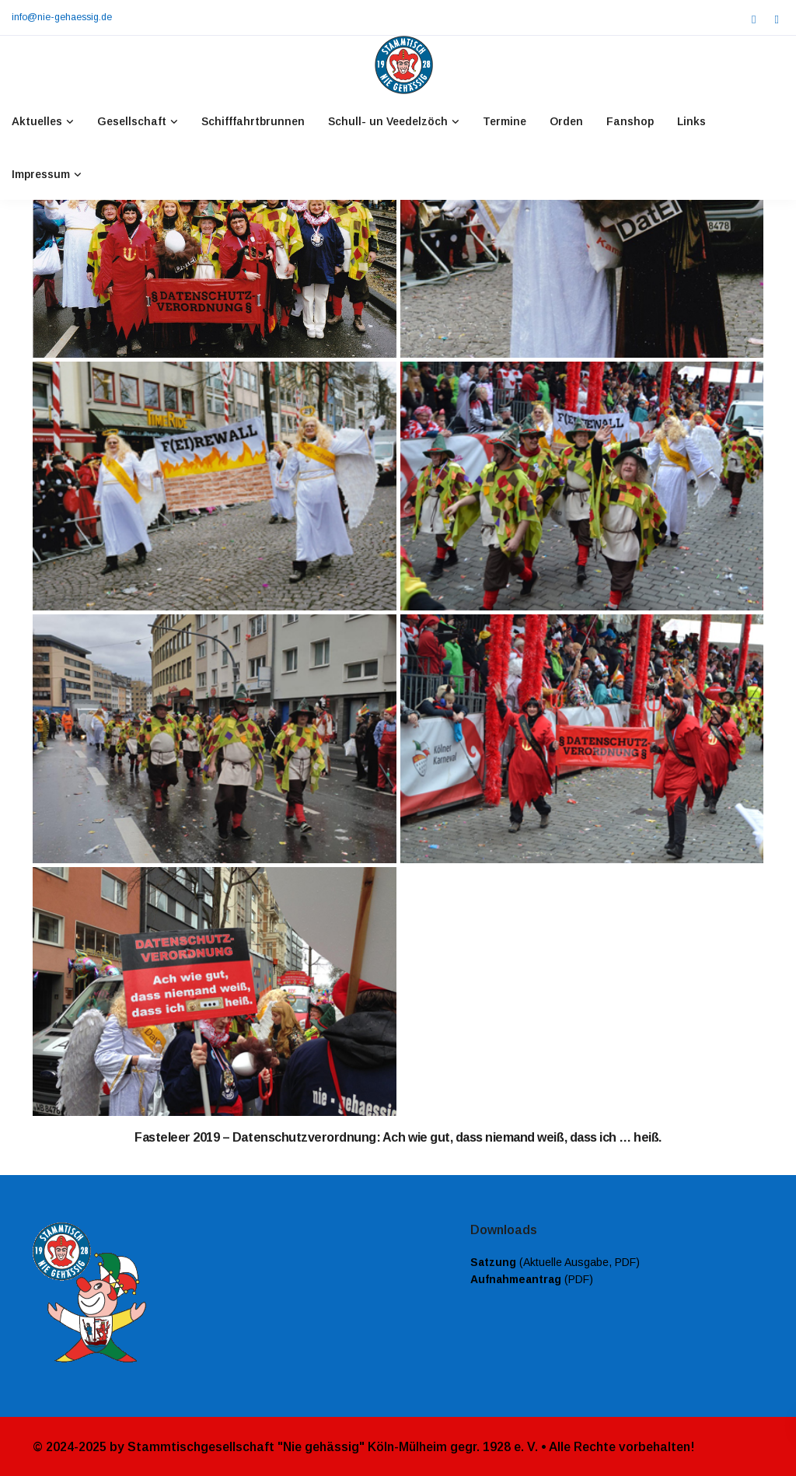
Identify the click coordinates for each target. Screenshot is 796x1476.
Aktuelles (37, 121)
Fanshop (630, 121)
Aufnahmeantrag (515, 1279)
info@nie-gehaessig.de (62, 17)
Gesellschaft (131, 121)
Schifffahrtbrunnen (253, 121)
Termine (504, 121)
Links (691, 121)
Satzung (493, 1262)
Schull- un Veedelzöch (388, 121)
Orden (566, 121)
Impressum (41, 174)
